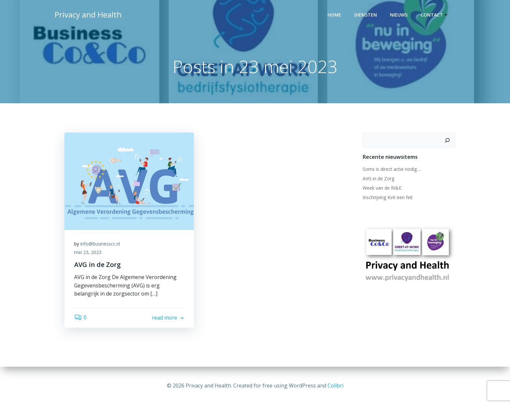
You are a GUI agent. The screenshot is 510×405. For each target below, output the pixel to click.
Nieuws (399, 15)
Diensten (365, 15)
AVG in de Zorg (378, 178)
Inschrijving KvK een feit (388, 197)
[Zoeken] (447, 140)
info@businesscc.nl (100, 244)
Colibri (335, 385)
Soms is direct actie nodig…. (392, 169)
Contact (435, 15)
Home (334, 15)
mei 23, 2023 (87, 252)
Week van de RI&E (382, 188)
